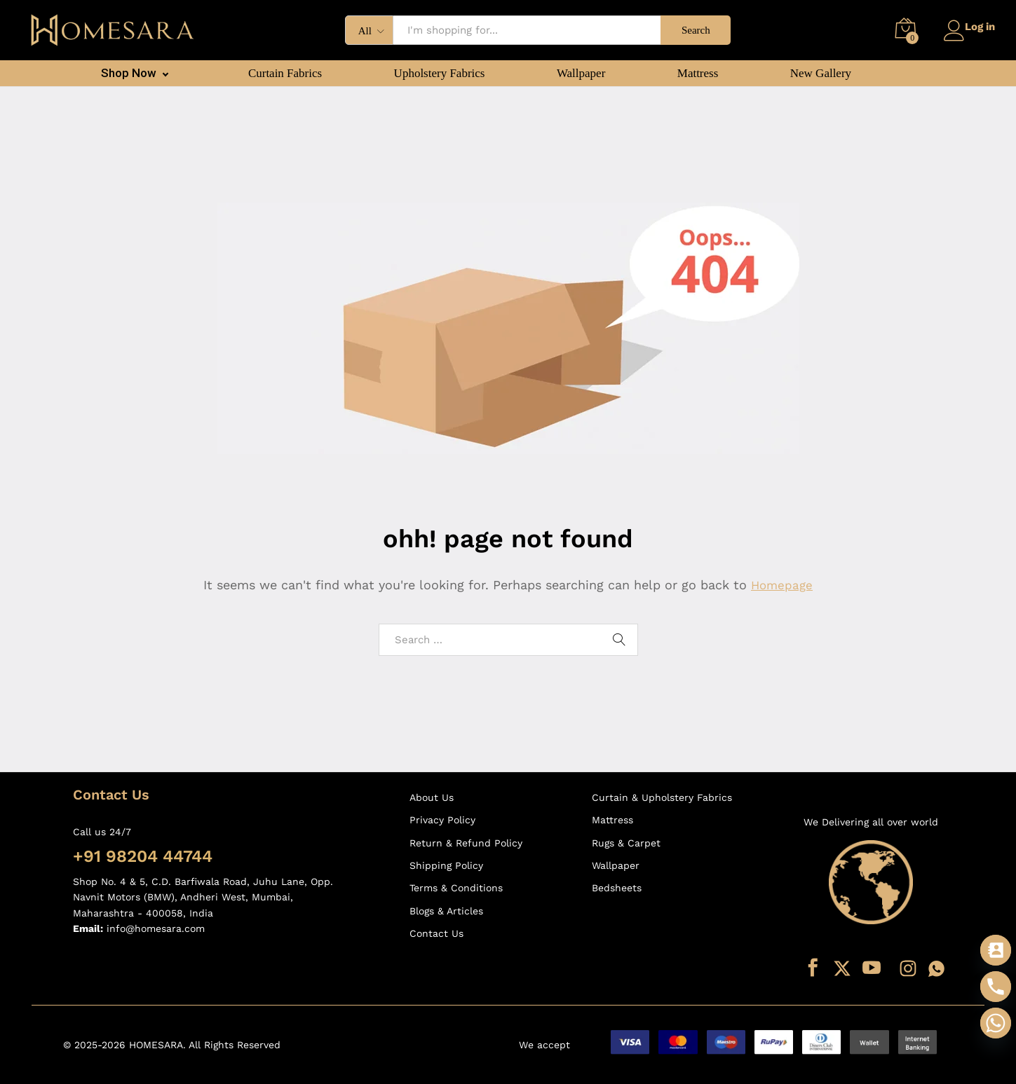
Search (691, 30)
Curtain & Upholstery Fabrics (662, 797)
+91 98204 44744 (142, 856)
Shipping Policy (446, 865)
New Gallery (820, 73)
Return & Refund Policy (465, 843)
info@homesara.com (156, 928)
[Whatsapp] (995, 1023)
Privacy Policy (442, 819)
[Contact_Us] (995, 950)
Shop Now (128, 73)
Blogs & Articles (446, 911)
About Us (431, 797)
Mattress (698, 73)
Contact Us (436, 933)
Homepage (782, 584)
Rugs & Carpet (626, 843)
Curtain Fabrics (285, 73)
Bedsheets (617, 887)
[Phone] (995, 986)
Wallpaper (581, 73)
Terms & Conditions (456, 887)
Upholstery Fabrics (439, 73)
